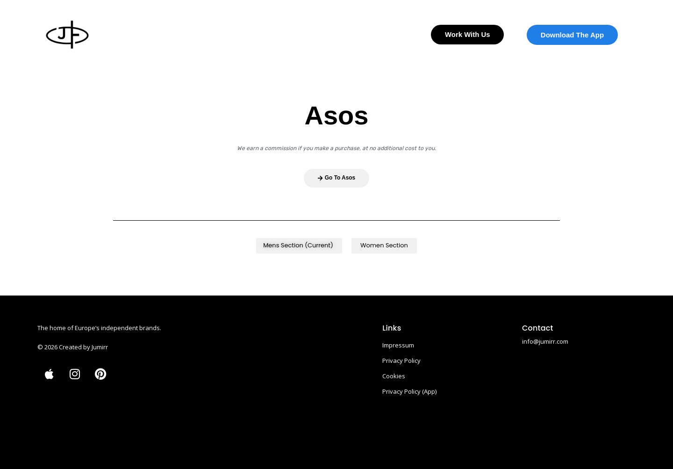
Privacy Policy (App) (409, 391)
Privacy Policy (401, 360)
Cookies (393, 375)
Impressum (398, 344)
